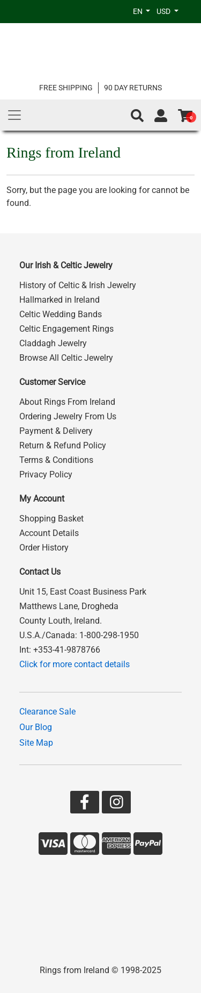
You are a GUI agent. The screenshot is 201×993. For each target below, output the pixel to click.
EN (138, 11)
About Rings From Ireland (67, 402)
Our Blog (35, 727)
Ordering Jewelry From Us (67, 416)
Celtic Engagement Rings (66, 329)
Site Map (36, 743)
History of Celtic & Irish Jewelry (77, 285)
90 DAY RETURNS (133, 87)
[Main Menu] (14, 115)
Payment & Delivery (56, 431)
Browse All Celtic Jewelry (66, 358)
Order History (44, 547)
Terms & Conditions (56, 460)
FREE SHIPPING (66, 87)
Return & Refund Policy (62, 445)
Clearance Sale (47, 711)
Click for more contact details (74, 664)
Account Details (49, 533)
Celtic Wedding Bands (60, 314)
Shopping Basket (51, 518)
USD (164, 11)
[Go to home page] (100, 52)
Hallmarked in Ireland (59, 300)
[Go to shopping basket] (185, 116)
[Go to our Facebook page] (84, 804)
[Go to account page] (160, 116)
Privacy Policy (45, 474)
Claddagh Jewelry (53, 343)
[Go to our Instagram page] (116, 804)
